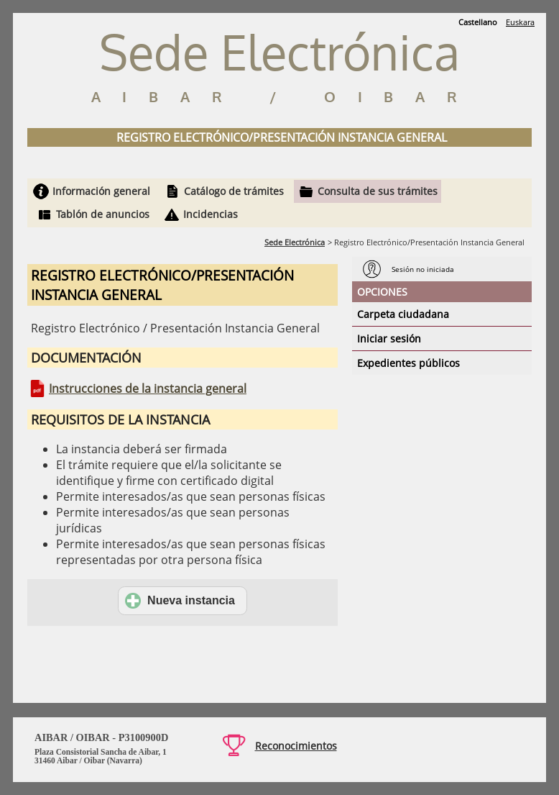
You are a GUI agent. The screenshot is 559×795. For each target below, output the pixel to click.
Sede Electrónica (294, 242)
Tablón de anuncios (102, 214)
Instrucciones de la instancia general (147, 388)
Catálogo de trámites (234, 191)
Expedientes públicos (408, 363)
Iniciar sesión (389, 338)
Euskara (520, 22)
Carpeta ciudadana (403, 314)
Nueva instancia (180, 601)
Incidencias (210, 214)
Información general (101, 191)
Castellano (477, 22)
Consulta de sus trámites (378, 191)
